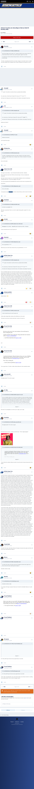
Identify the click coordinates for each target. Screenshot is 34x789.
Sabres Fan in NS (8, 169)
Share (8, 773)
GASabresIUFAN (8, 292)
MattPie (6, 606)
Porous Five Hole (8, 326)
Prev (4, 41)
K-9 (5, 106)
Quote (5, 66)
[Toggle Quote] (2, 50)
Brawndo (6, 46)
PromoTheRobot (8, 625)
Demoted (6, 237)
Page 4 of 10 (17, 41)
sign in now (26, 760)
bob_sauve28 (7, 403)
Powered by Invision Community (17, 787)
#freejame (6, 702)
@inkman (10, 191)
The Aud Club (9, 33)
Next (30, 41)
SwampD (6, 88)
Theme (12, 784)
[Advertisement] (17, 17)
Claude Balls (7, 573)
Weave (5, 586)
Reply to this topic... (6, 766)
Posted (8, 47)
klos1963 (15, 204)
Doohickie (6, 199)
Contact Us (17, 784)
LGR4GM (3, 32)
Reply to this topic (17, 37)
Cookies (22, 784)
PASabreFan (7, 148)
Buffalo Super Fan (8, 255)
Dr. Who (6, 419)
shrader (6, 219)
